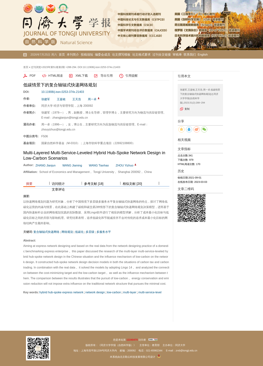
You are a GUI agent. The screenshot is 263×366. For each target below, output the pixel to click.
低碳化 (79, 231)
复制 (187, 108)
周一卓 (92, 99)
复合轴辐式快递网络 (46, 231)
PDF (33, 75)
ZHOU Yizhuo (124, 165)
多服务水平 (104, 231)
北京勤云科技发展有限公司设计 (137, 356)
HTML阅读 (55, 75)
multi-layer (129, 292)
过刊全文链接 (161, 54)
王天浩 (76, 99)
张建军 (45, 99)
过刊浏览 (36, 67)
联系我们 (190, 54)
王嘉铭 (61, 99)
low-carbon (114, 292)
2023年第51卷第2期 (53, 67)
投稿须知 (87, 54)
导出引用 (106, 75)
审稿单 (177, 54)
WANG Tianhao (99, 165)
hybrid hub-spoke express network (61, 292)
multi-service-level (149, 292)
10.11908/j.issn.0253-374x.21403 (62, 91)
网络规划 (67, 231)
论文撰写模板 (121, 54)
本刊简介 (73, 54)
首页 (62, 54)
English (203, 54)
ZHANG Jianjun (46, 165)
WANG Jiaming (72, 165)
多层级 (90, 231)
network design (95, 292)
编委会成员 (102, 54)
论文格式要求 (141, 54)
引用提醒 (131, 75)
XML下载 (81, 75)
